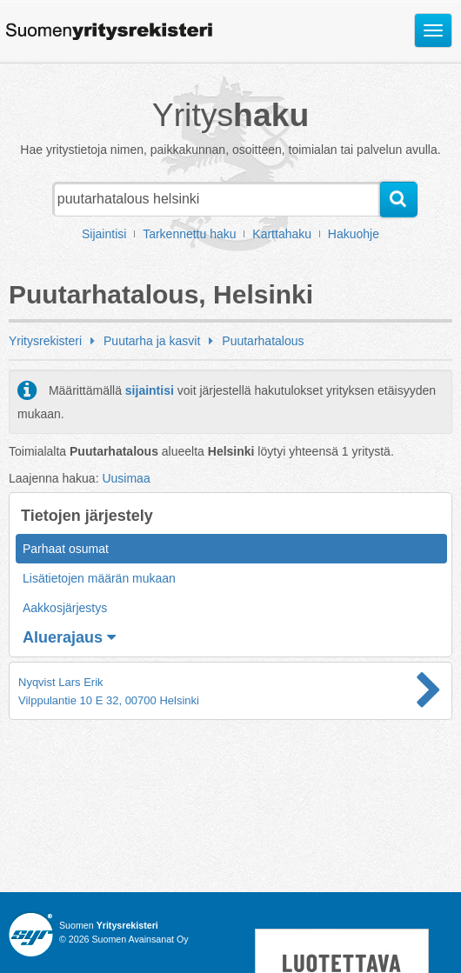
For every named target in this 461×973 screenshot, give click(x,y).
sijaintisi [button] (149, 390)
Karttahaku (281, 234)
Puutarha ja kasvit (152, 341)
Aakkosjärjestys (65, 608)
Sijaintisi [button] (104, 234)
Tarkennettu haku (189, 234)
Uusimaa (126, 478)
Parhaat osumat (66, 549)
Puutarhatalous (263, 341)
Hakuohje (353, 234)
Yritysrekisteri (45, 341)
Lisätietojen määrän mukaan (99, 578)
